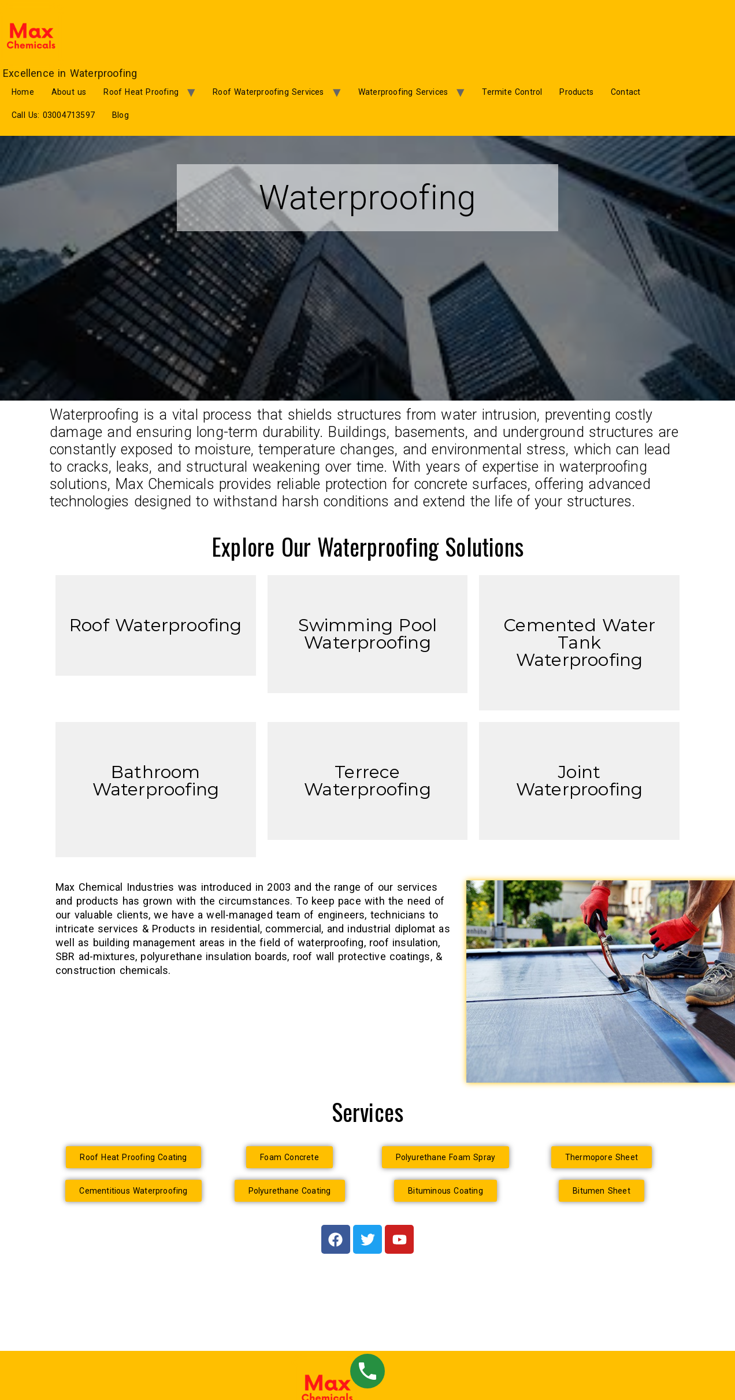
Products (576, 92)
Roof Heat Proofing (141, 92)
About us (69, 92)
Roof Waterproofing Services (268, 92)
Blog (120, 115)
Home (23, 92)
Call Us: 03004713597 (53, 115)
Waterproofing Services (403, 92)
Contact (625, 92)
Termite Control (512, 92)
